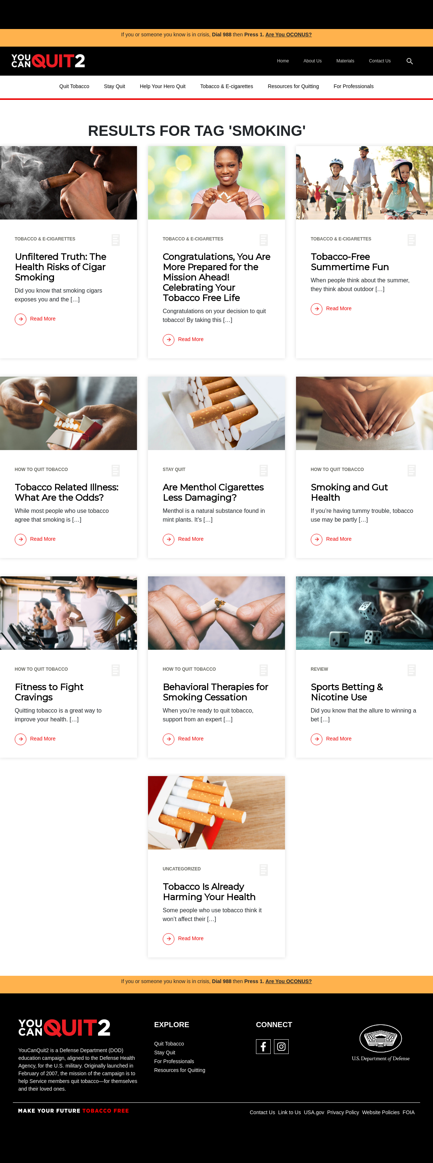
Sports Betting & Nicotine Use (347, 692)
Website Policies (381, 1112)
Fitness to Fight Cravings (49, 692)
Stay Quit (114, 86)
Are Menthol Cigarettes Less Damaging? (213, 492)
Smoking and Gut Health (349, 492)
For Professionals (353, 86)
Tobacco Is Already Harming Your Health (209, 892)
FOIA (409, 1112)
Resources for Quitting (293, 86)
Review (319, 669)
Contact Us (380, 61)
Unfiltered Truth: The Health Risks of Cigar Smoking (60, 267)
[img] (158, 14)
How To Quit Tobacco (41, 469)
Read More (35, 319)
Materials (345, 61)
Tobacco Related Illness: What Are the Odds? (66, 492)
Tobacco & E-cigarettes (226, 86)
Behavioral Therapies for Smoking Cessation (215, 692)
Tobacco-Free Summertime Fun (350, 262)
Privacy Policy (343, 1112)
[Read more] (35, 319)
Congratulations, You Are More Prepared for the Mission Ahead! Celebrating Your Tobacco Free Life (216, 277)
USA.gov (314, 1112)
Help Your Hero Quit (163, 86)
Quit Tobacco (74, 86)
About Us (313, 61)
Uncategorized (182, 869)
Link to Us (289, 1112)
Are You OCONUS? (289, 34)
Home (283, 61)
